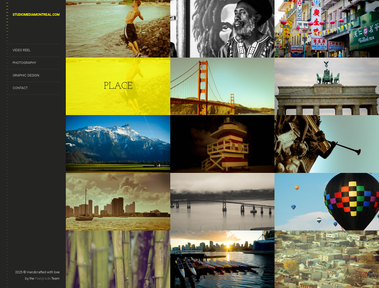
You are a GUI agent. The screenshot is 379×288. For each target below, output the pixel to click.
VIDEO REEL (22, 50)
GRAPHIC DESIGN (26, 75)
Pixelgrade (43, 278)
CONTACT (20, 88)
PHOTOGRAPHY (24, 63)
